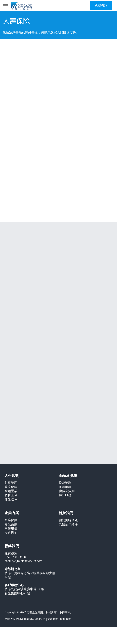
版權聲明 (65, 619)
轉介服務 (65, 495)
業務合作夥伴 (68, 524)
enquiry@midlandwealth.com (23, 561)
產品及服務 (68, 476)
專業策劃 (11, 524)
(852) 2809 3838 (15, 557)
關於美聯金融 (68, 520)
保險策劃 (65, 487)
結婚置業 (11, 491)
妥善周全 (11, 532)
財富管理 (11, 483)
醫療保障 (11, 487)
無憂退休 (11, 499)
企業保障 (11, 520)
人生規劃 (12, 476)
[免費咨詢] (101, 5)
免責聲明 (52, 619)
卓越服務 (11, 528)
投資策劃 (65, 483)
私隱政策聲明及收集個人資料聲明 (25, 619)
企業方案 (12, 513)
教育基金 (11, 495)
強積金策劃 (67, 491)
